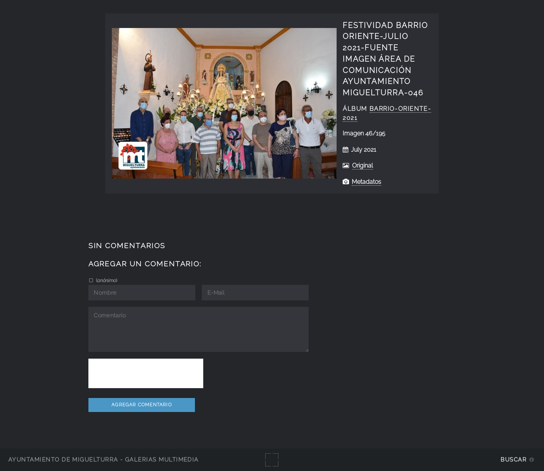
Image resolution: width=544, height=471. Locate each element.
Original (362, 165)
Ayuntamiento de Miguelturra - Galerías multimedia (103, 459)
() (106, 280)
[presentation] (145, 373)
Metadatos (366, 181)
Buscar (514, 459)
